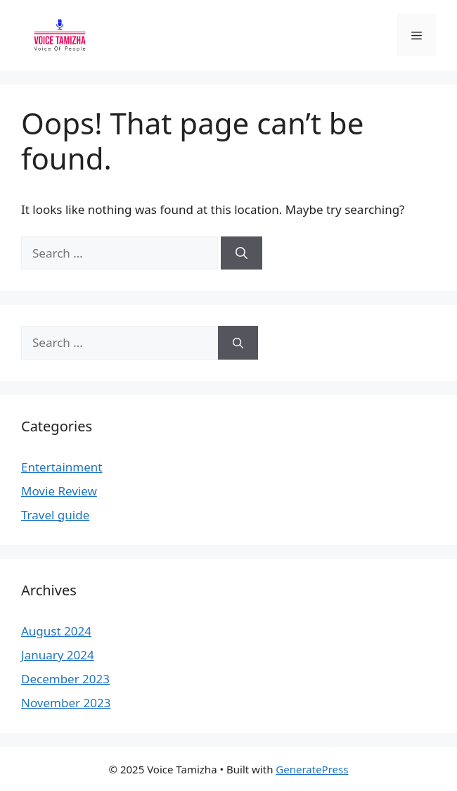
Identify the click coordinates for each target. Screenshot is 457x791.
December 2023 (65, 679)
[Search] (241, 253)
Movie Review (59, 491)
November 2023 (65, 703)
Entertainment (61, 467)
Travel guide (55, 515)
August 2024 (56, 631)
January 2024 (57, 655)
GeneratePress (312, 769)
